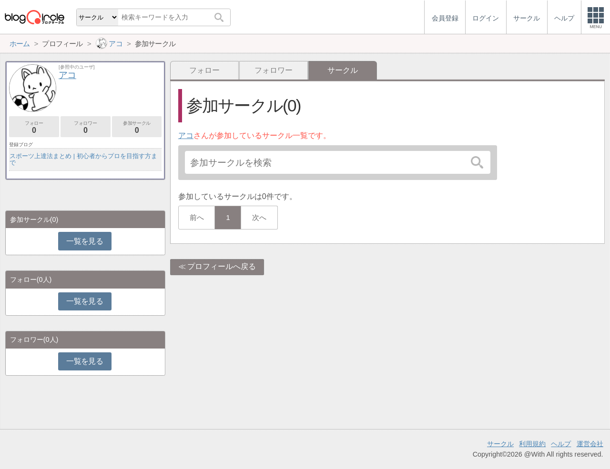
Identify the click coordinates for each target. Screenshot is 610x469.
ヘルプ (561, 444)
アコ (185, 135)
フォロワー (273, 70)
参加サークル (137, 127)
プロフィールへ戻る (221, 266)
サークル (500, 444)
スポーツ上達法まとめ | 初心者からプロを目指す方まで (83, 159)
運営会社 (590, 444)
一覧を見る (84, 241)
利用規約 (532, 444)
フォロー (204, 70)
